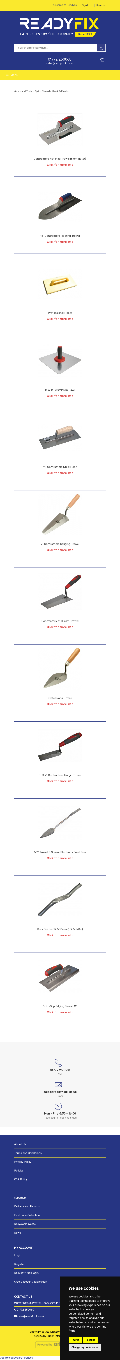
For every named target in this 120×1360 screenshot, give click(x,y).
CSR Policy (20, 1179)
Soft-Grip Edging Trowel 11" (60, 1006)
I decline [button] (90, 1339)
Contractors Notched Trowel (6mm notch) (60, 158)
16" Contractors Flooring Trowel (60, 235)
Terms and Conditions (28, 1153)
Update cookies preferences (16, 1357)
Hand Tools (26, 91)
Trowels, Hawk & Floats (55, 91)
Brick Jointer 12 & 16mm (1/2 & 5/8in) (60, 929)
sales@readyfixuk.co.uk (59, 63)
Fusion (50, 1336)
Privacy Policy (22, 1161)
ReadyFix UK (59, 1331)
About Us (20, 1144)
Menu (12, 75)
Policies (19, 1170)
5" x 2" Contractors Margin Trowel (60, 775)
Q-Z (37, 91)
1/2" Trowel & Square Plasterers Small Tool (60, 852)
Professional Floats (60, 312)
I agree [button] (75, 1339)
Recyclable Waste (25, 1224)
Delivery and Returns (27, 1206)
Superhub (20, 1197)
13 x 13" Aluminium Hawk (60, 390)
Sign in (87, 5)
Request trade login (26, 1273)
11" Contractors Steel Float (60, 467)
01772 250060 (59, 59)
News (17, 1232)
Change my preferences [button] (84, 1347)
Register (101, 5)
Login (17, 1255)
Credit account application (30, 1281)
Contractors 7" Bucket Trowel (60, 621)
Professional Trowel (60, 698)
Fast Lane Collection (27, 1215)
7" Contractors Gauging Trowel (60, 544)
